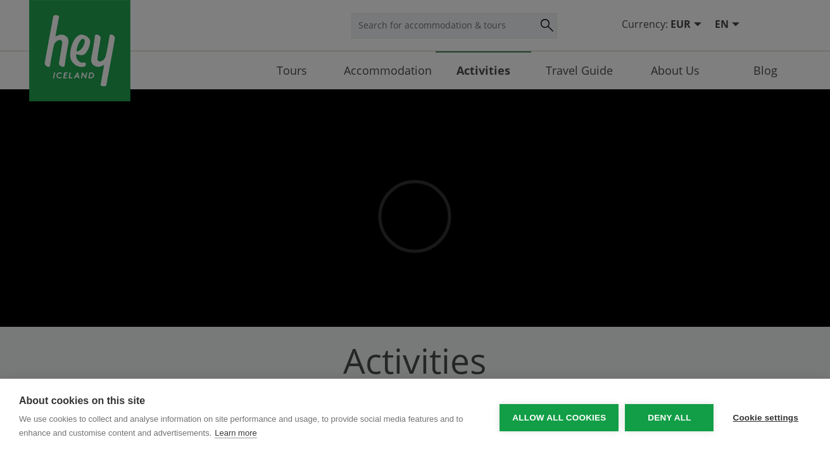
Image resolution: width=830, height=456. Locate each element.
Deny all (669, 417)
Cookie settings (765, 417)
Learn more (235, 433)
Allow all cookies (559, 417)
